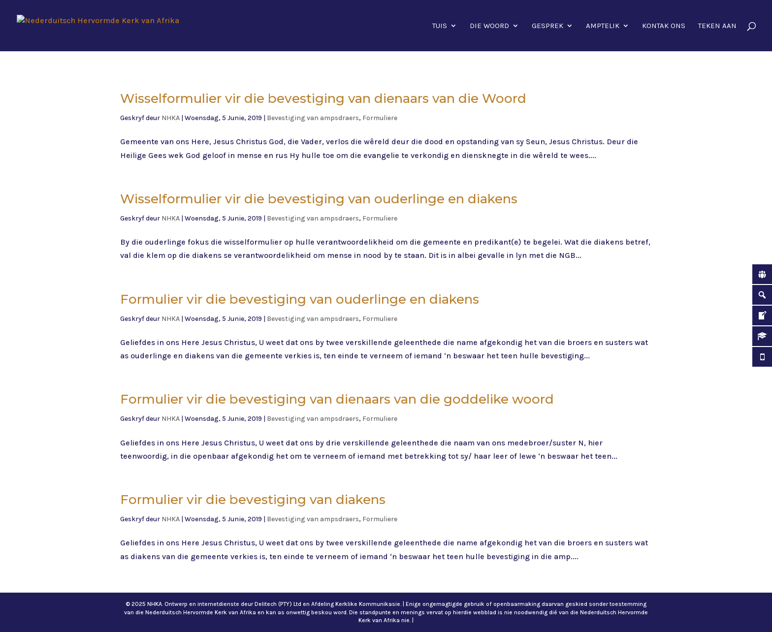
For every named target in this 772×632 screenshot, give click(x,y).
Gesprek (547, 26)
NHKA (170, 118)
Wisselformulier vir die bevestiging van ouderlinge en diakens (318, 199)
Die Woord (489, 26)
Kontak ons (663, 26)
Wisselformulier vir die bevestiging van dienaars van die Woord (323, 98)
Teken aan (717, 26)
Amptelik (602, 26)
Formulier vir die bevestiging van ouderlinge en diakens (299, 299)
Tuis (439, 26)
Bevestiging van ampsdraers (313, 118)
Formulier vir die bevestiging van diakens (253, 499)
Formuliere (379, 118)
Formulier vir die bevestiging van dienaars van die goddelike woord (337, 399)
